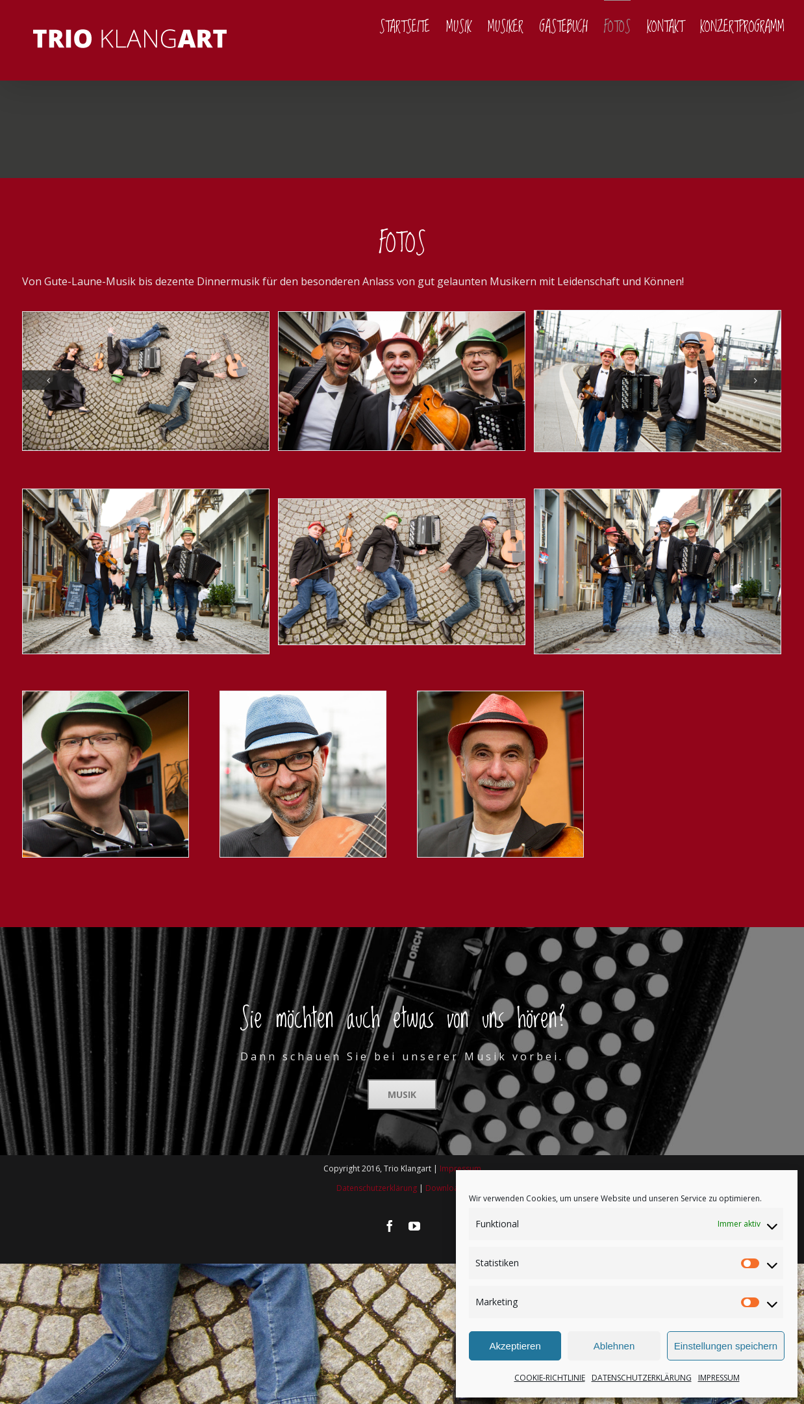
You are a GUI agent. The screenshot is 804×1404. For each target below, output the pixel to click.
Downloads (446, 1187)
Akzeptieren (515, 1345)
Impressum (460, 1168)
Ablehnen (614, 1345)
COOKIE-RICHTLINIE (549, 1377)
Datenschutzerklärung (376, 1187)
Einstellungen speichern (725, 1345)
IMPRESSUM (719, 1377)
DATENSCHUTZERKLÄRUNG (642, 1377)
